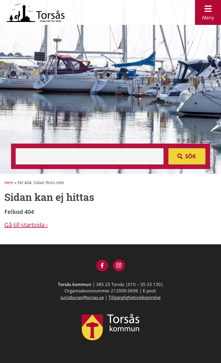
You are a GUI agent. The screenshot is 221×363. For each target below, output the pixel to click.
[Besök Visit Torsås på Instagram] (119, 266)
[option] (110, 87)
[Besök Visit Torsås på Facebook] (102, 266)
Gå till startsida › (26, 225)
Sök (190, 156)
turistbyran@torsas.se (82, 297)
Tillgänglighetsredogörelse (134, 297)
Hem (8, 182)
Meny (208, 11)
